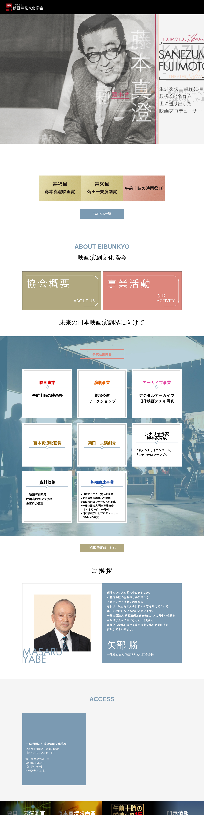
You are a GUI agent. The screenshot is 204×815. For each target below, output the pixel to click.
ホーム (31, 7)
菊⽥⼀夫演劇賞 (99, 7)
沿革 (130, 7)
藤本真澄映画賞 (77, 7)
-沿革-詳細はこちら (102, 548)
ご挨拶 (165, 7)
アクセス (178, 7)
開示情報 (193, 7)
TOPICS (45, 7)
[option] (102, 72)
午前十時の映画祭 (147, 7)
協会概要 (59, 7)
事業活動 (117, 7)
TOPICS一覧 (102, 214)
